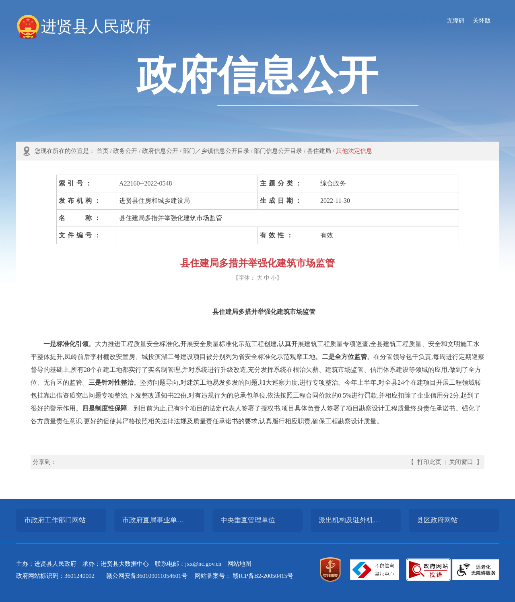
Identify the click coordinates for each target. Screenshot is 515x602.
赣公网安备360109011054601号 (146, 576)
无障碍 (456, 20)
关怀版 (482, 20)
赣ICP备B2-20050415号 (263, 576)
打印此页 (429, 462)
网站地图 (239, 564)
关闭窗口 (461, 462)
